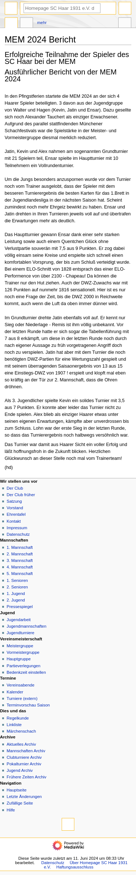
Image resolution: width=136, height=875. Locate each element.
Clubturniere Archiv (24, 757)
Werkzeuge (125, 23)
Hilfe (11, 810)
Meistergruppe (20, 646)
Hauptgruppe (18, 659)
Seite (11, 23)
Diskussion (26, 23)
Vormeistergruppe (23, 652)
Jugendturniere (20, 633)
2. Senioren (17, 587)
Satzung (14, 501)
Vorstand (15, 508)
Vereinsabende (20, 685)
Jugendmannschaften (26, 626)
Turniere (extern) (22, 698)
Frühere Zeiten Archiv (26, 777)
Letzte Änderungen (24, 796)
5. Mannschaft (20, 573)
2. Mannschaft (20, 554)
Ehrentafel (16, 514)
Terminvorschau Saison (28, 705)
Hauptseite (16, 790)
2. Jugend (16, 600)
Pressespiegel (20, 606)
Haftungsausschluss (74, 867)
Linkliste (14, 724)
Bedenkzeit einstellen (26, 672)
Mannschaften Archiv (26, 751)
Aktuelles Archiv (21, 744)
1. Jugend (16, 593)
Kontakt (14, 521)
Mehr (42, 22)
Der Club (15, 488)
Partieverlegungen (23, 666)
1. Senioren (17, 580)
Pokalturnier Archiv (24, 764)
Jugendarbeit (18, 619)
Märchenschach (21, 731)
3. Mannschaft (20, 560)
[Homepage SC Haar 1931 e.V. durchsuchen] (62, 8)
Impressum (17, 528)
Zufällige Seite (20, 803)
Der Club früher (21, 495)
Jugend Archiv (20, 770)
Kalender (15, 692)
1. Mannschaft (20, 547)
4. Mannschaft (20, 567)
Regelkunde (18, 718)
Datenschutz (18, 534)
